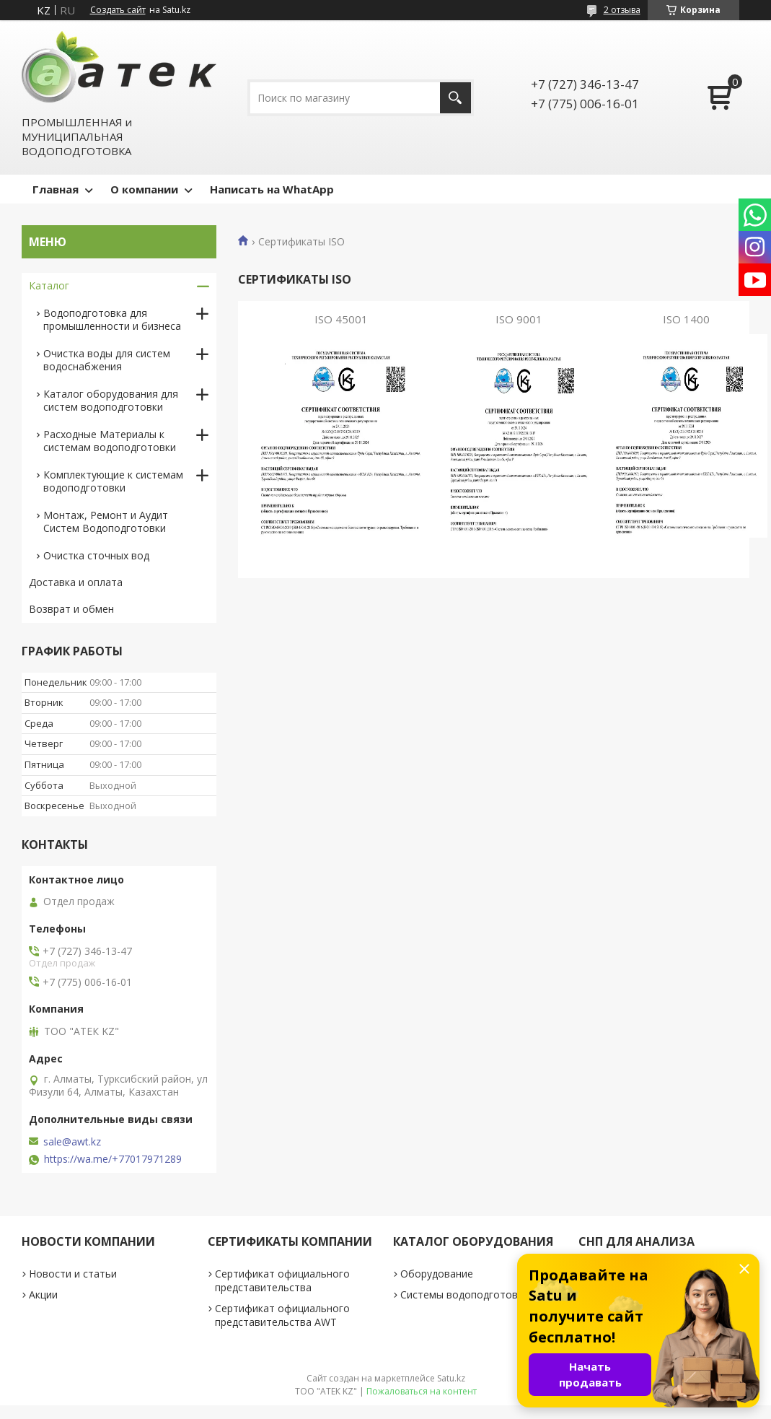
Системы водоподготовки (464, 1294)
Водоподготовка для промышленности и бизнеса (112, 319)
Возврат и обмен (71, 609)
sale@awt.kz (72, 1141)
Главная (55, 189)
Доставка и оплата (76, 582)
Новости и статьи (73, 1273)
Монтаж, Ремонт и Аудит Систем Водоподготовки (105, 521)
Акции (43, 1294)
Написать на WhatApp (272, 189)
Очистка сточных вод (96, 555)
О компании (144, 189)
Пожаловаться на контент (421, 1391)
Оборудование (436, 1273)
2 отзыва (622, 10)
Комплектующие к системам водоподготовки (113, 481)
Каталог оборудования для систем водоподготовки (110, 400)
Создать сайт (118, 10)
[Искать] (455, 97)
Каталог (49, 285)
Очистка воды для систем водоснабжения (106, 359)
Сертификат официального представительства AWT (282, 1315)
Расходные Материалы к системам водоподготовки (109, 440)
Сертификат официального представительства (282, 1280)
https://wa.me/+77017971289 (113, 1159)
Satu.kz (451, 1378)
